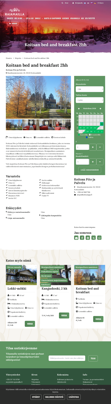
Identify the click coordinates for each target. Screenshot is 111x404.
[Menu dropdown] (24, 18)
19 (102, 124)
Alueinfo (65, 18)
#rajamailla (75, 18)
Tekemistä (36, 382)
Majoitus (35, 379)
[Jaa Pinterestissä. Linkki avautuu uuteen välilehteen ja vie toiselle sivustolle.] (88, 238)
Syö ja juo (30, 18)
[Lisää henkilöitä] (92, 161)
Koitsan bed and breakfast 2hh (36, 58)
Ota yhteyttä (90, 18)
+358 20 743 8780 (13, 379)
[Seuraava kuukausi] (100, 108)
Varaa (30, 323)
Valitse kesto (81, 95)
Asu (82, 18)
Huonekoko (81, 84)
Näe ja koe (18, 18)
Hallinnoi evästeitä (54, 396)
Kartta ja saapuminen (52, 18)
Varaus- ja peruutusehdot (93, 379)
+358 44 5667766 (83, 192)
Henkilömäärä (82, 156)
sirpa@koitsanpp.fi (84, 195)
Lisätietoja (74, 396)
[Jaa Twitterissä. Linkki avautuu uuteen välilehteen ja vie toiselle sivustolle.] (94, 238)
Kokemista (36, 384)
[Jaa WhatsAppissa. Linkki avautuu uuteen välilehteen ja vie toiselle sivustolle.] (100, 238)
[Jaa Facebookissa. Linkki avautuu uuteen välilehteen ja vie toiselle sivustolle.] (83, 238)
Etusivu (9, 58)
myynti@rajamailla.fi (14, 382)
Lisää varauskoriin (90, 169)
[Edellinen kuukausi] (79, 108)
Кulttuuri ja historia (65, 379)
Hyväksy (36, 396)
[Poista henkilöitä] (99, 161)
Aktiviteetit (61, 382)
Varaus (14, 23)
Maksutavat (87, 382)
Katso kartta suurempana (84, 227)
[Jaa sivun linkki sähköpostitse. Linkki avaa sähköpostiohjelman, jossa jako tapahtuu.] (77, 238)
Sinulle (38, 18)
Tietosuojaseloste (90, 384)
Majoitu (10, 18)
